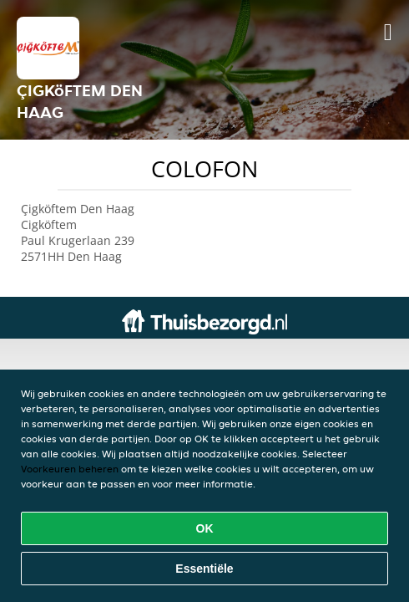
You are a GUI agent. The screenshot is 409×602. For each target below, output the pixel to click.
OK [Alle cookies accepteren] (205, 528)
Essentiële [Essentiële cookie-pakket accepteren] (204, 568)
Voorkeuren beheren (70, 468)
